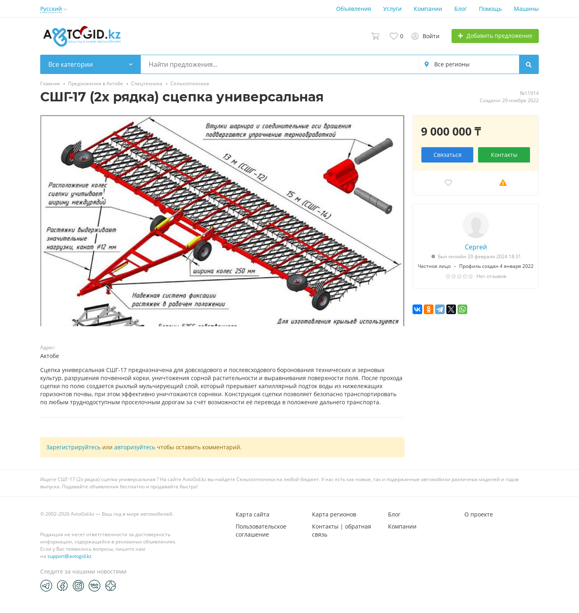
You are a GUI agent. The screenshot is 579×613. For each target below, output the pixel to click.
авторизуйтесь (134, 447)
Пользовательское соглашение (261, 530)
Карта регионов (334, 514)
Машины (526, 8)
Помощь (490, 8)
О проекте (478, 514)
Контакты (504, 154)
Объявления (353, 8)
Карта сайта (252, 514)
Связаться (447, 154)
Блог (460, 8)
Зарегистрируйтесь (73, 447)
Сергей (476, 247)
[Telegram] (46, 585)
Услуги (392, 8)
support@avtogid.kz (69, 556)
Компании (428, 8)
